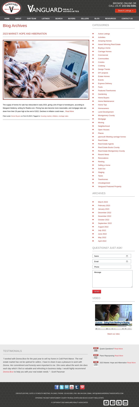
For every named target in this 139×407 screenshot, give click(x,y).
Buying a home (104, 48)
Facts (100, 87)
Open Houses (103, 130)
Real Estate (103, 140)
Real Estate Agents (106, 144)
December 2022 (104, 213)
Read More (69, 111)
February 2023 (104, 205)
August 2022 (103, 227)
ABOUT (18, 19)
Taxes (100, 176)
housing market (46, 116)
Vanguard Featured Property (109, 186)
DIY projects (103, 73)
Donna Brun (8, 372)
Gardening (102, 94)
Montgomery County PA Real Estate (64, 398)
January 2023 (103, 209)
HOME (7, 19)
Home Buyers (16, 116)
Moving (101, 122)
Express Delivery (105, 83)
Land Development (106, 112)
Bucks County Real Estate (93, 398)
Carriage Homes (105, 51)
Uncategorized (104, 183)
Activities (101, 37)
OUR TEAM (31, 19)
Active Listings (104, 34)
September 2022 (105, 223)
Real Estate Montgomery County (111, 151)
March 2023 (103, 202)
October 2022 (103, 220)
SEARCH (59, 19)
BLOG (97, 19)
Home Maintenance (106, 101)
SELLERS (85, 19)
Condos (101, 62)
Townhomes (103, 179)
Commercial (103, 55)
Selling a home (104, 165)
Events (101, 80)
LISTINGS (46, 19)
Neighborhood (104, 126)
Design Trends (104, 69)
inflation (55, 116)
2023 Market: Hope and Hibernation (25, 34)
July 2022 (102, 230)
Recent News (103, 154)
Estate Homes (104, 76)
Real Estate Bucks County (109, 147)
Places (101, 133)
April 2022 (102, 241)
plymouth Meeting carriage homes (112, 137)
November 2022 (104, 216)
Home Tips (102, 105)
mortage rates (63, 116)
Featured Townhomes (107, 90)
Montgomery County (106, 115)
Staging (101, 172)
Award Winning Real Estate (109, 44)
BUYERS (71, 19)
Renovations (103, 158)
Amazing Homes (105, 41)
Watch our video (113, 334)
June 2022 (102, 234)
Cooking (101, 66)
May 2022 (102, 237)
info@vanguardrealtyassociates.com (108, 393)
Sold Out (101, 169)
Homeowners (103, 108)
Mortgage (102, 119)
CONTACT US (127, 19)
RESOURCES (110, 19)
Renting (101, 162)
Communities (103, 59)
